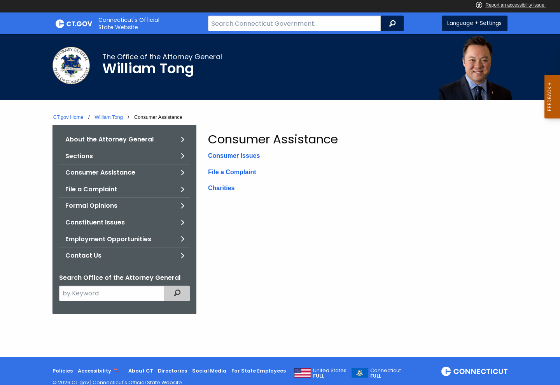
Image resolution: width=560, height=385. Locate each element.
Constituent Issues (95, 222)
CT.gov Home (68, 117)
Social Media (209, 370)
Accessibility (94, 370)
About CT (140, 370)
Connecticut (385, 373)
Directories (172, 370)
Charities (221, 188)
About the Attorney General (109, 139)
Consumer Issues (234, 155)
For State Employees (258, 370)
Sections (79, 156)
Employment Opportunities (108, 239)
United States (329, 373)
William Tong (108, 117)
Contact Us (83, 255)
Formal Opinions (91, 205)
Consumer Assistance (100, 172)
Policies (62, 370)
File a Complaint (91, 189)
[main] (280, 195)
